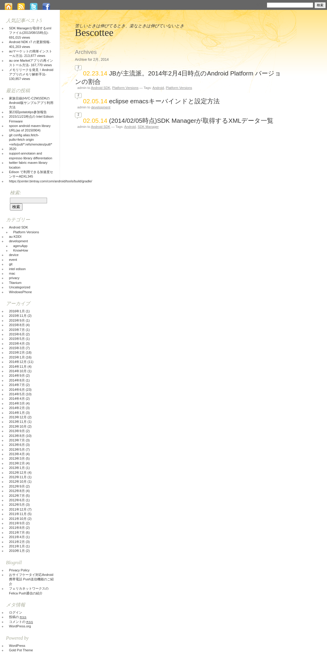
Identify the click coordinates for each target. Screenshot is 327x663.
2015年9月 (17, 320)
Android (158, 88)
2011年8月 (17, 527)
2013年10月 (18, 426)
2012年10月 (18, 481)
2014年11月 (18, 366)
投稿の (17, 617)
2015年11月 (18, 315)
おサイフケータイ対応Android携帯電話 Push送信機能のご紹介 (31, 579)
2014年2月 (17, 408)
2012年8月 (17, 491)
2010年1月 (17, 550)
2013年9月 (17, 431)
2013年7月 (17, 440)
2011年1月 (17, 546)
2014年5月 (17, 394)
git (11, 264)
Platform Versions (125, 88)
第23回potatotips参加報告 (28, 112)
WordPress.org (20, 626)
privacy (14, 278)
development (100, 107)
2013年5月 (17, 449)
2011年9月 (17, 523)
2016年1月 (17, 311)
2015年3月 (17, 348)
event (13, 259)
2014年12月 (18, 362)
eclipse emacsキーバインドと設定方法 (164, 101)
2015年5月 (17, 338)
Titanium (15, 282)
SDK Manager (148, 126)
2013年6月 (17, 444)
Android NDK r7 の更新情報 (29, 42)
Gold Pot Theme (21, 650)
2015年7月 (17, 330)
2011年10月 (18, 518)
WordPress (17, 645)
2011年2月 (17, 542)
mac (12, 273)
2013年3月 (17, 458)
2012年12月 (18, 472)
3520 (12, 149)
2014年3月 (17, 403)
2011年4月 (17, 537)
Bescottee (94, 32)
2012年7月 (17, 495)
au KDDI (15, 236)
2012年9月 (17, 486)
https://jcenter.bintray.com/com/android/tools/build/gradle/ (50, 181)
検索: (259, 4)
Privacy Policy (19, 570)
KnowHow (20, 250)
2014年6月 (17, 389)
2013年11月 (18, 421)
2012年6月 (17, 500)
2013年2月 (17, 463)
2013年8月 (17, 436)
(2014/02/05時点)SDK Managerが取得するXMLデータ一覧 (191, 120)
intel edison (17, 269)
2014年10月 (18, 371)
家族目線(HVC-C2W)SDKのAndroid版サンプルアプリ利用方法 (31, 102)
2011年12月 (18, 509)
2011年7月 (17, 532)
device (14, 255)
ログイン (15, 612)
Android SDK (100, 88)
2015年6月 (17, 334)
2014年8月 (17, 380)
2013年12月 (18, 417)
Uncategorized (19, 287)
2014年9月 (17, 375)
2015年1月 (17, 357)
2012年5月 (17, 504)
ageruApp (20, 246)
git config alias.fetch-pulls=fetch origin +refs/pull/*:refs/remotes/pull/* (30, 139)
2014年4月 (17, 398)
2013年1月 (17, 468)
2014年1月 (17, 412)
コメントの (21, 621)
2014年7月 (17, 385)
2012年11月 (18, 477)
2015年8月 (17, 325)
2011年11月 (18, 514)
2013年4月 (17, 454)
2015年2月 (17, 352)
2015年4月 (17, 343)
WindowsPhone (20, 292)
